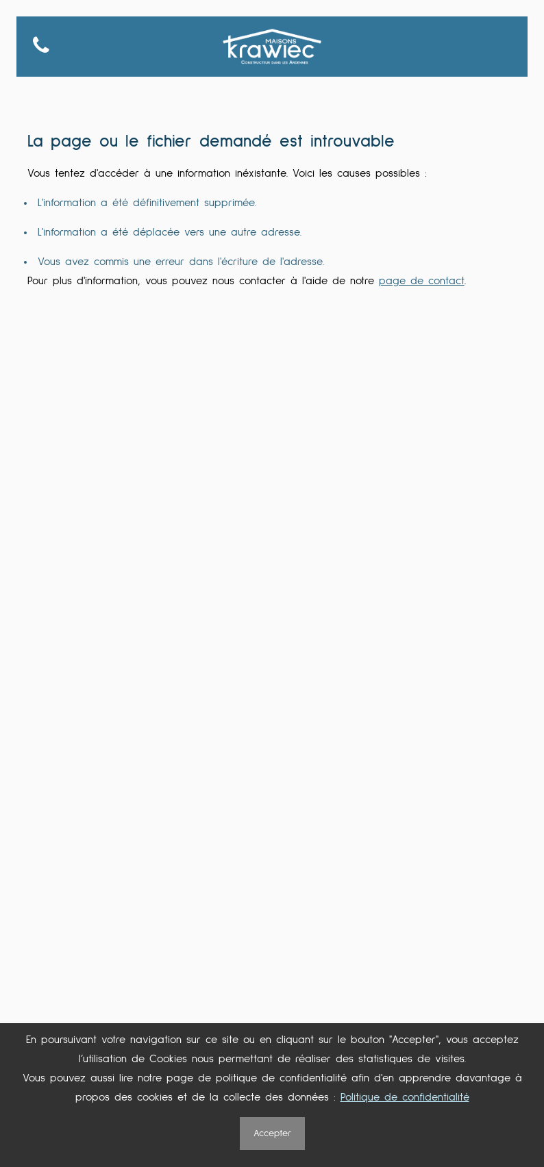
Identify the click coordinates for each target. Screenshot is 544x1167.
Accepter (272, 1133)
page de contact (422, 280)
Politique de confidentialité (405, 1097)
